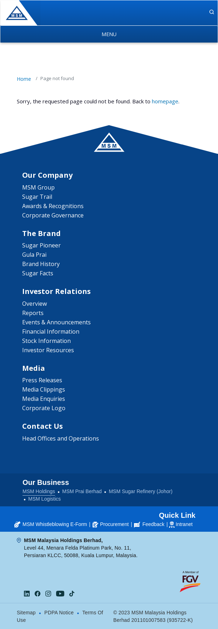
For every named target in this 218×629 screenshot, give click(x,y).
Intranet (183, 524)
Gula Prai (34, 255)
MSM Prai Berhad (81, 491)
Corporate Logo (43, 408)
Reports (33, 313)
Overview (34, 304)
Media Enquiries (43, 399)
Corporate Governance (53, 215)
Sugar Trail (37, 197)
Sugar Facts (37, 273)
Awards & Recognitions (53, 206)
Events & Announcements (56, 322)
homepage (165, 101)
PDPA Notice (59, 612)
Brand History (41, 264)
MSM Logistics (44, 499)
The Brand (41, 233)
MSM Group (38, 187)
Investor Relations (56, 291)
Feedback (149, 524)
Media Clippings (43, 389)
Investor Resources (48, 350)
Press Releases (42, 380)
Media (33, 368)
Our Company (47, 175)
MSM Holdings (39, 491)
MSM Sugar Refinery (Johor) (140, 491)
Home (24, 78)
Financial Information (50, 331)
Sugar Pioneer (41, 245)
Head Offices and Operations (60, 438)
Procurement (111, 524)
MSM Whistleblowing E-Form (50, 524)
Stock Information (46, 341)
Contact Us (42, 426)
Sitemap (26, 612)
